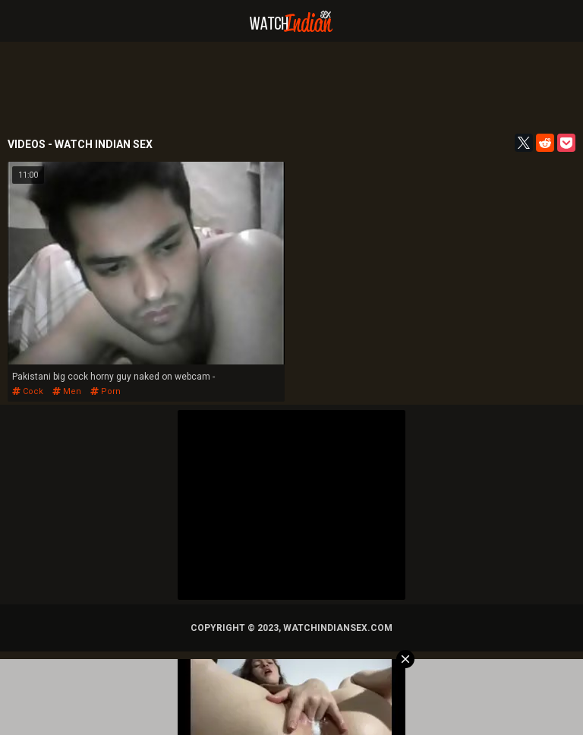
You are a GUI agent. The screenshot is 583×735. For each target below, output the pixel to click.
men (66, 391)
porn (105, 391)
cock (27, 391)
